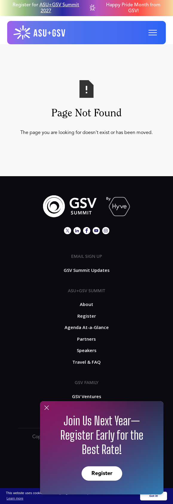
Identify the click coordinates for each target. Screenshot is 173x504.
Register (101, 473)
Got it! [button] (153, 495)
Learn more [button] (15, 498)
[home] (39, 32)
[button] (153, 32)
